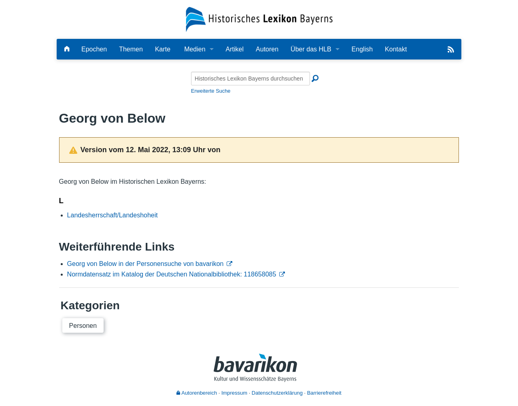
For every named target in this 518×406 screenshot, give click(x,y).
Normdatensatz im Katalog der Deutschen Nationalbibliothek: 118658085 (171, 274)
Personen (83, 325)
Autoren (267, 49)
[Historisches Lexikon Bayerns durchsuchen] (250, 78)
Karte (162, 49)
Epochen (94, 49)
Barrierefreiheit (324, 393)
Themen (131, 49)
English (362, 49)
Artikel (235, 49)
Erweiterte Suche (210, 91)
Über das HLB (311, 49)
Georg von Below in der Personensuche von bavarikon (145, 263)
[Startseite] (259, 18)
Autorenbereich (196, 393)
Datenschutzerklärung (277, 393)
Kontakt (396, 49)
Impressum (234, 393)
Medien (194, 49)
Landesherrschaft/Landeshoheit (112, 215)
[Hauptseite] (66, 49)
